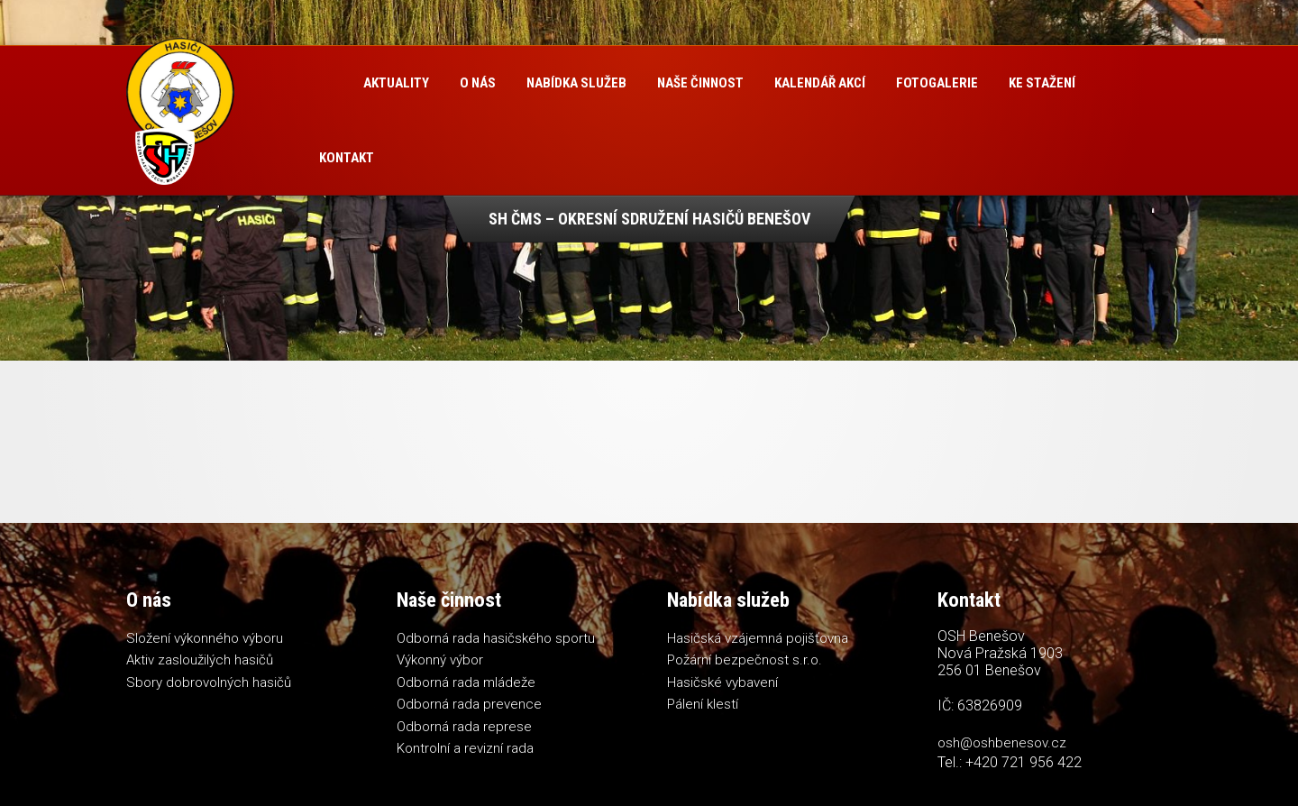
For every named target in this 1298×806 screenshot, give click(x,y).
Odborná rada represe (464, 727)
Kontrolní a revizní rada (465, 748)
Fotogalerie (937, 83)
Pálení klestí (702, 704)
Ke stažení (1042, 83)
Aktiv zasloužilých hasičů (199, 660)
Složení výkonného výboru (204, 638)
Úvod (326, 83)
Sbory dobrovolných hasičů (208, 682)
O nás (478, 83)
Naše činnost (700, 83)
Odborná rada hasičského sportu (496, 638)
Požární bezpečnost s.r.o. (744, 660)
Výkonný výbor (440, 660)
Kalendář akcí (819, 83)
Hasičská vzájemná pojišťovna (757, 638)
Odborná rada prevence (469, 704)
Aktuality (396, 83)
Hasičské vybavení (722, 682)
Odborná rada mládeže (466, 682)
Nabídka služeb (576, 83)
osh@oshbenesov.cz (1001, 743)
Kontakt (346, 158)
